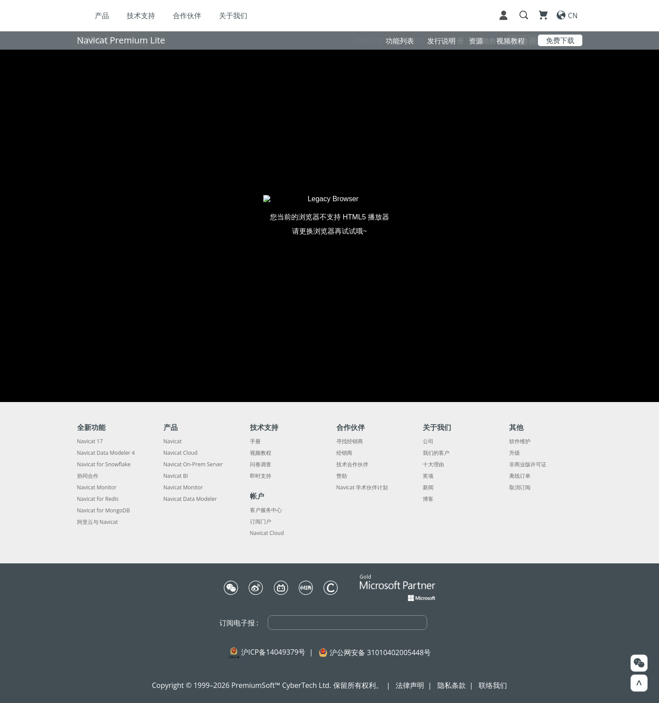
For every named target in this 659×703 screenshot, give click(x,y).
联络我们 (493, 685)
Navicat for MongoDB (103, 510)
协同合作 (87, 476)
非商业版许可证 (527, 464)
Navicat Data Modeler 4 (106, 453)
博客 (428, 499)
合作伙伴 (187, 15)
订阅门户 (260, 521)
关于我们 (233, 15)
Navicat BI (176, 476)
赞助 (341, 476)
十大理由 (433, 464)
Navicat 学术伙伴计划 (362, 487)
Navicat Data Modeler (190, 499)
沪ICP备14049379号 (273, 652)
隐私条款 (451, 685)
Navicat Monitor (97, 487)
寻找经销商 (349, 441)
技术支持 (141, 15)
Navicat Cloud (181, 453)
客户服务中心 (266, 510)
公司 (428, 441)
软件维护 (519, 441)
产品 (102, 15)
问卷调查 (260, 464)
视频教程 (260, 453)
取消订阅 (519, 487)
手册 (255, 441)
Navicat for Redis (98, 499)
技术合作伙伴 (352, 464)
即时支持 (260, 476)
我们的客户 (436, 453)
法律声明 (410, 685)
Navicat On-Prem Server (193, 464)
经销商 (344, 453)
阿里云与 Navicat (97, 522)
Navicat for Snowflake (104, 464)
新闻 (428, 487)
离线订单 (519, 476)
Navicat (173, 441)
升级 (514, 453)
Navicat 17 (90, 441)
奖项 (428, 476)
